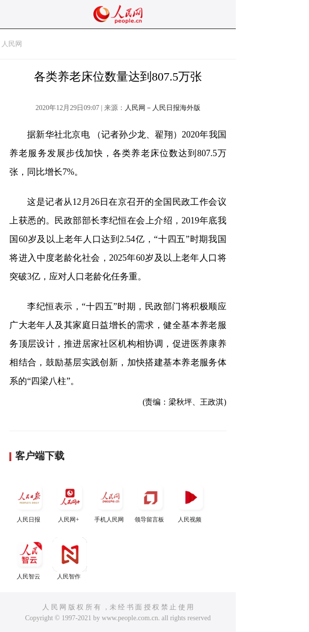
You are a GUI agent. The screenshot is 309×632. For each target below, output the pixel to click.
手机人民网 (110, 501)
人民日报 (29, 501)
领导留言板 (150, 501)
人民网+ (70, 501)
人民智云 (29, 558)
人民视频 (190, 501)
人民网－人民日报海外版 (162, 107)
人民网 (11, 44)
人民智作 (70, 558)
